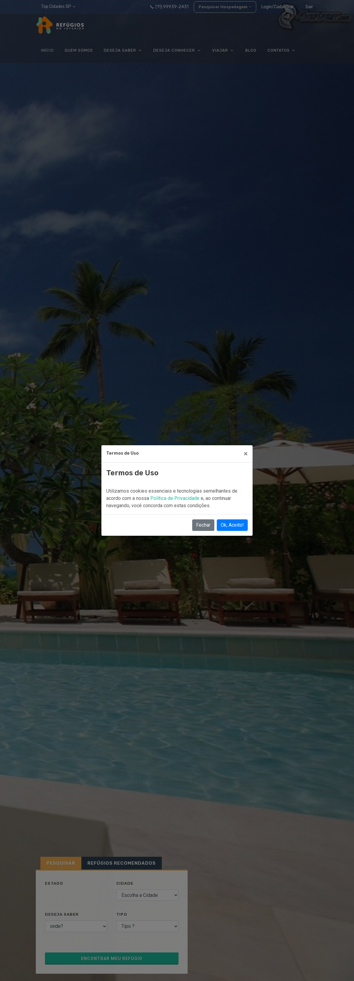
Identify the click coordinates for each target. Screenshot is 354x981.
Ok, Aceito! (232, 525)
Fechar (203, 525)
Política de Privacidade (175, 498)
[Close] (246, 453)
